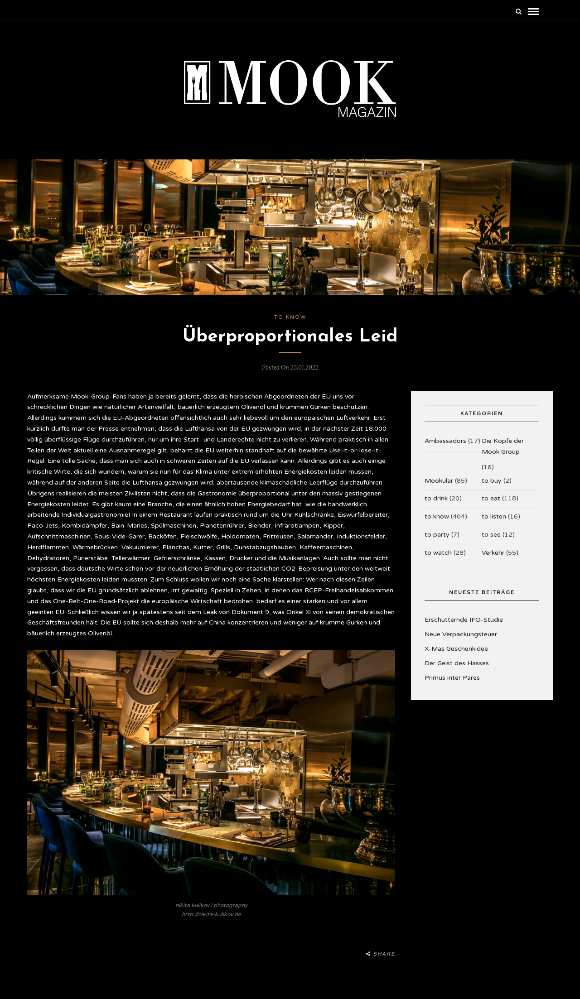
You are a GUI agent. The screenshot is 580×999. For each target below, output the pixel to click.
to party (437, 534)
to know (290, 317)
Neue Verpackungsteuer (461, 634)
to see (491, 534)
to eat (491, 498)
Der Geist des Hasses (457, 663)
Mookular (439, 481)
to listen (494, 516)
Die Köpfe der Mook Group (503, 446)
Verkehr (493, 553)
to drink (436, 498)
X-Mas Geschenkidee (456, 649)
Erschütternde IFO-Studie (464, 620)
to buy (492, 481)
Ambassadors (445, 441)
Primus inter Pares (452, 678)
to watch (438, 553)
